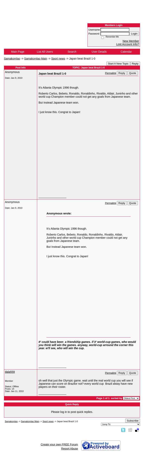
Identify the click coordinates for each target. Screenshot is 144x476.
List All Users (45, 51)
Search (72, 51)
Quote (132, 73)
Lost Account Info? (127, 44)
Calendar (126, 51)
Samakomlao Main (35, 58)
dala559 (10, 371)
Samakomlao (12, 58)
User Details (99, 51)
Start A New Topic (118, 63)
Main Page (17, 51)
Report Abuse (69, 448)
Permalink (110, 73)
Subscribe (132, 420)
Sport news (58, 58)
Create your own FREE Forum (59, 444)
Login (134, 33)
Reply (135, 63)
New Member (131, 41)
